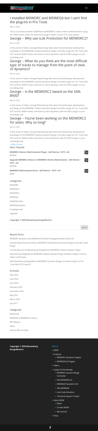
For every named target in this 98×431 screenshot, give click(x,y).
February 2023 (16, 287)
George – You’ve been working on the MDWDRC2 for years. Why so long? (48, 120)
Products (57, 354)
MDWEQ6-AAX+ (16, 201)
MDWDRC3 (14, 193)
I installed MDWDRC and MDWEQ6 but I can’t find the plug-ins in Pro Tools (48, 20)
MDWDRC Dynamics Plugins (69, 357)
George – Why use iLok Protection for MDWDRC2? (49, 38)
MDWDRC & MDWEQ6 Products (23, 318)
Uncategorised (16, 209)
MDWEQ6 (14, 197)
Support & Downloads (63, 369)
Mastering (14, 314)
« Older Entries (16, 144)
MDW (56, 350)
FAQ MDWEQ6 (63, 388)
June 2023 (14, 283)
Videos (56, 365)
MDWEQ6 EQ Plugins (66, 361)
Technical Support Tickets (68, 396)
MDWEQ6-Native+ (18, 205)
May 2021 (14, 295)
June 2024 (14, 279)
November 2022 (17, 291)
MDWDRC (14, 185)
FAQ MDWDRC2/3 (64, 380)
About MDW (59, 400)
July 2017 (14, 303)
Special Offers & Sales (19, 330)
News (12, 326)
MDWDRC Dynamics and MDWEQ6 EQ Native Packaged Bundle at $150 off (42, 238)
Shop (56, 415)
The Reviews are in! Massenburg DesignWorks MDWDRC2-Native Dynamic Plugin (45, 250)
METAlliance (15, 322)
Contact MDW (63, 407)
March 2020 (15, 299)
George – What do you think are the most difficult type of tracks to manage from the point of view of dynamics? (48, 65)
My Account (62, 411)
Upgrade (13, 213)
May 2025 (14, 275)
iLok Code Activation (65, 392)
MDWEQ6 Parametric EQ (67, 384)
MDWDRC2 (14, 189)
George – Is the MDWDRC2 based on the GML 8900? (45, 93)
